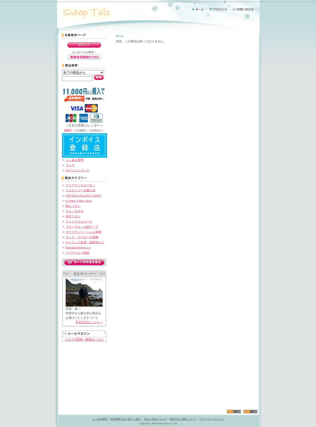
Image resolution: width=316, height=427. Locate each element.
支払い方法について (155, 419)
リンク (70, 165)
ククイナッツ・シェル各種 (83, 232)
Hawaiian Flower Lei (78, 247)
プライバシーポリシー (211, 419)
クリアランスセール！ (80, 185)
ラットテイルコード (79, 221)
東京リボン (73, 216)
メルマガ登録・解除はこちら (84, 339)
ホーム (119, 35)
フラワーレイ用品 (77, 252)
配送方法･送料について (183, 419)
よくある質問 (74, 160)
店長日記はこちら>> (89, 322)
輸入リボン (73, 206)
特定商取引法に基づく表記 (125, 419)
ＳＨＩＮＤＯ (74, 211)
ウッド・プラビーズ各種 (82, 237)
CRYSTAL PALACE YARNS (83, 195)
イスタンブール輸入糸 (80, 190)
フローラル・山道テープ (82, 226)
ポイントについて (77, 170)
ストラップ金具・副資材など (85, 242)
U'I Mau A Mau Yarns (79, 200)
